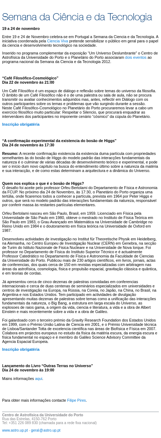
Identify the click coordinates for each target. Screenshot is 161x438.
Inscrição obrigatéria (21, 124)
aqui (38, 378)
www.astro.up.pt (15, 430)
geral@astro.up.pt (46, 430)
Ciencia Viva (57, 41)
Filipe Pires (76, 400)
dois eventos (135, 57)
